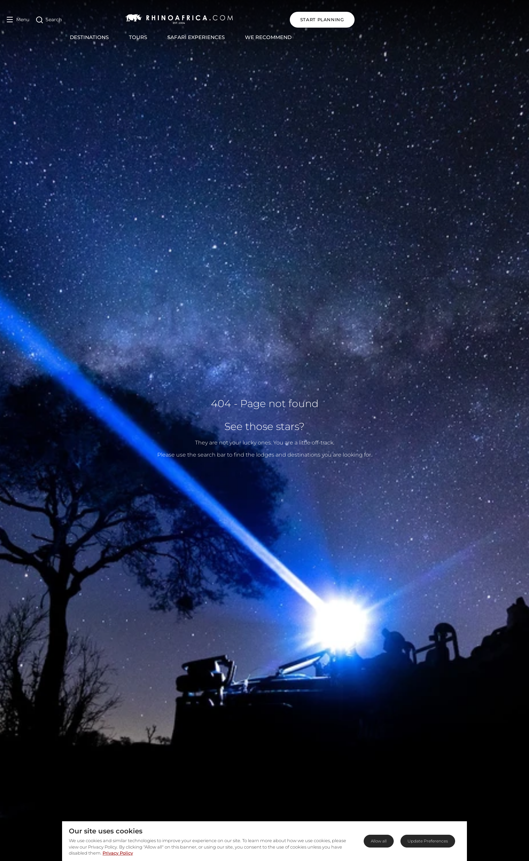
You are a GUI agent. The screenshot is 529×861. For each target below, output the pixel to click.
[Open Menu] (18, 19)
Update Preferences (428, 840)
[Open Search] (49, 19)
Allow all (379, 840)
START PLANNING (490, 19)
